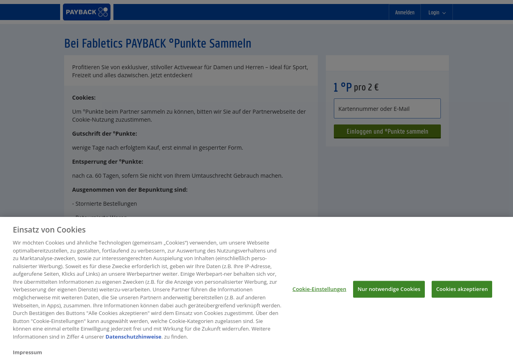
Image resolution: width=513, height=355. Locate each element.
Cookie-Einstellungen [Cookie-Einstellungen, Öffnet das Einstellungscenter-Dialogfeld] (319, 294)
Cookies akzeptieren (462, 294)
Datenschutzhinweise (133, 341)
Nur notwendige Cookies (388, 294)
